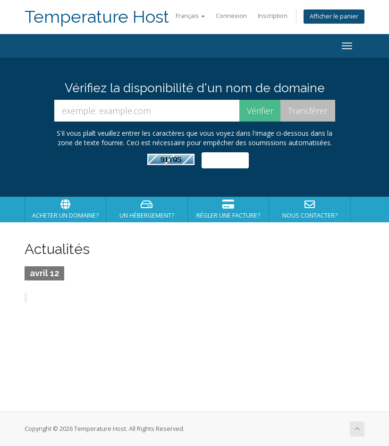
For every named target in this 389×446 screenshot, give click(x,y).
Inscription (273, 16)
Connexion (231, 16)
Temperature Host (97, 17)
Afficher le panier (334, 16)
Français (190, 16)
